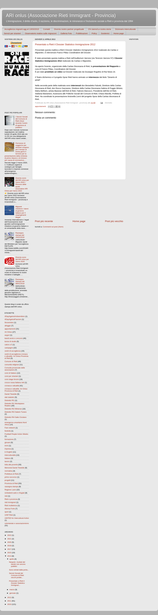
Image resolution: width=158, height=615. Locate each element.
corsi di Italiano (10, 373)
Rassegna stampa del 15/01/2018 (19, 235)
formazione (9, 439)
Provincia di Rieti (11, 483)
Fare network (10, 428)
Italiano (7, 458)
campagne (9, 348)
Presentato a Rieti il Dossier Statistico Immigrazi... (17, 583)
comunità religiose (12, 365)
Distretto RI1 (9, 400)
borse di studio (10, 341)
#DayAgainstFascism (13, 319)
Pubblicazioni (82, 33)
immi (6, 446)
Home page (118, 33)
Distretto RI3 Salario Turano (16, 412)
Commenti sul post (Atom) (53, 227)
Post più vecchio (114, 221)
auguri (7, 335)
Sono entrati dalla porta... (19, 570)
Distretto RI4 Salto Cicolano (15, 417)
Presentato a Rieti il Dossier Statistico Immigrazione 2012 (65, 44)
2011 (9, 601)
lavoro (7, 461)
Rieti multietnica (11, 505)
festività (8, 431)
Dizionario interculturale (125, 29)
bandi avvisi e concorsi (14, 338)
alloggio (8, 326)
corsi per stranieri (11, 376)
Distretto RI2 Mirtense (13, 409)
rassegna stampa (11, 487)
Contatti (46, 29)
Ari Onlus (8, 332)
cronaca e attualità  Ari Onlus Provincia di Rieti (16, 390)
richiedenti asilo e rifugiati (15, 493)
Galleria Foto (66, 33)
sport (7, 512)
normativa (8, 471)
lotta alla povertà (11, 465)
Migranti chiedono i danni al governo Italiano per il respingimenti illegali (21, 212)
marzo (12, 590)
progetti (8, 480)
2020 (9, 542)
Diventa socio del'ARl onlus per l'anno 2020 (22, 259)
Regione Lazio (10, 490)
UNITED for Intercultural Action (17, 518)
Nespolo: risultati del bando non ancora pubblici (17, 564)
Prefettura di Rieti (11, 474)
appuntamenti (40, 106)
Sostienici (105, 33)
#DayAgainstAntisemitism (15, 316)
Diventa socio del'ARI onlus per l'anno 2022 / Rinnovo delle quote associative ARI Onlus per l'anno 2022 (17, 184)
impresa (8, 449)
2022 (9, 535)
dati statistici (9, 397)
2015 (9, 553)
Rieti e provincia (11, 499)
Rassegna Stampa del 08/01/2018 (19, 281)
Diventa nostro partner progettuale (69, 29)
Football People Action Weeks (16, 434)
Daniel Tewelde (11, 394)
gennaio (12, 593)
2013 (9, 556)
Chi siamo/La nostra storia (99, 29)
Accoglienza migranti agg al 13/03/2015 (21, 29)
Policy (94, 33)
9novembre (9, 322)
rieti (6, 496)
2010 (9, 604)
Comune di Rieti (11, 361)
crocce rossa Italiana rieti (14, 382)
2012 (9, 597)
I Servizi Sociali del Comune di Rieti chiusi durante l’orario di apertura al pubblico (21, 122)
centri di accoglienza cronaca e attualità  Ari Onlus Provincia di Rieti (16, 356)
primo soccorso (11, 477)
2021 (9, 539)
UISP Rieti (9, 515)
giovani (7, 442)
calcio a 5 (8, 345)
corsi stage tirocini (12, 379)
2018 (9, 546)
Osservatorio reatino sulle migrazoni (40, 33)
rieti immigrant (10, 502)
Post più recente (44, 221)
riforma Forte (10, 509)
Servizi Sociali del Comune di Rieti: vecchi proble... (16, 575)
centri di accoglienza (13, 351)
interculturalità (10, 455)
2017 (9, 549)
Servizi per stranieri (12, 33)
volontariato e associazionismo (17, 523)
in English (8, 452)
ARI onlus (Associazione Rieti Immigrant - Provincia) (61, 15)
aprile (11, 559)
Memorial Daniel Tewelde (14, 468)
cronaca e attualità (12, 386)
